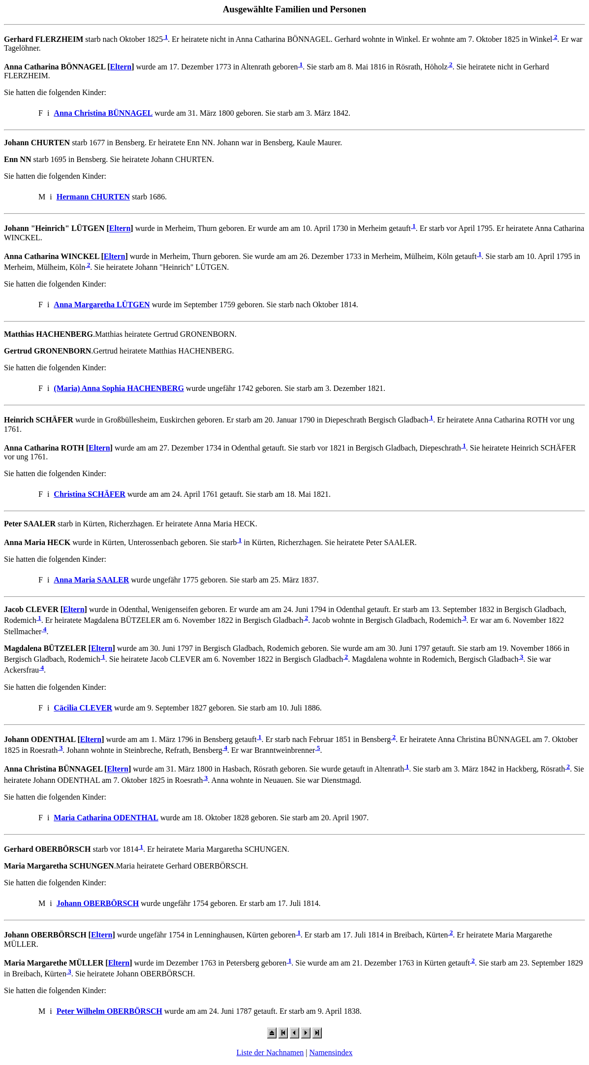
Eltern (121, 67)
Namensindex (331, 1052)
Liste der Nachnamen (270, 1052)
